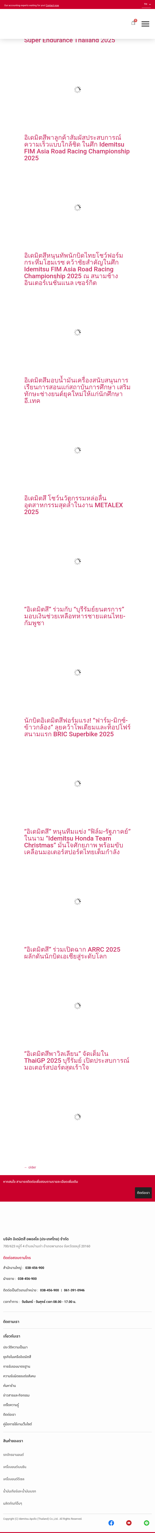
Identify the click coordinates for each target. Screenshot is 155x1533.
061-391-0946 (74, 1290)
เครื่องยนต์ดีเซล (13, 1479)
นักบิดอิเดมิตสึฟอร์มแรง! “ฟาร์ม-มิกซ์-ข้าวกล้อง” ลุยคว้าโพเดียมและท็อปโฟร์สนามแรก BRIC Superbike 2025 (77, 727)
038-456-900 (34, 1268)
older (30, 1167)
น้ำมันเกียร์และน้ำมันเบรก (19, 1491)
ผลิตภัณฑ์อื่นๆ (12, 1503)
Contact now (52, 5)
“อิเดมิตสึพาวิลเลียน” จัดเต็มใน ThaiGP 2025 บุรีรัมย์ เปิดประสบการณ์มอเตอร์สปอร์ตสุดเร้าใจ (76, 1060)
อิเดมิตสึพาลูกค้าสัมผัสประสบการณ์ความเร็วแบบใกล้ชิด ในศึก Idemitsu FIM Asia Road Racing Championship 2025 (77, 148)
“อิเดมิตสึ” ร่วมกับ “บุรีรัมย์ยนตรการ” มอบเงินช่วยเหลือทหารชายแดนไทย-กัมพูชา (74, 616)
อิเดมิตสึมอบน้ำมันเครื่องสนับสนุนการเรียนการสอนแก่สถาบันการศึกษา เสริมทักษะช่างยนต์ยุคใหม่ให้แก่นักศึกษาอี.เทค (77, 390)
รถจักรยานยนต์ (13, 1455)
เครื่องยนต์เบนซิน (14, 1467)
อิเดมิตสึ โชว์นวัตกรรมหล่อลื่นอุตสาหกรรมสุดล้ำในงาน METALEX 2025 (73, 505)
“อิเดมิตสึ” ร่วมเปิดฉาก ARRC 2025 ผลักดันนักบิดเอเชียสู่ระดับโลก (72, 953)
